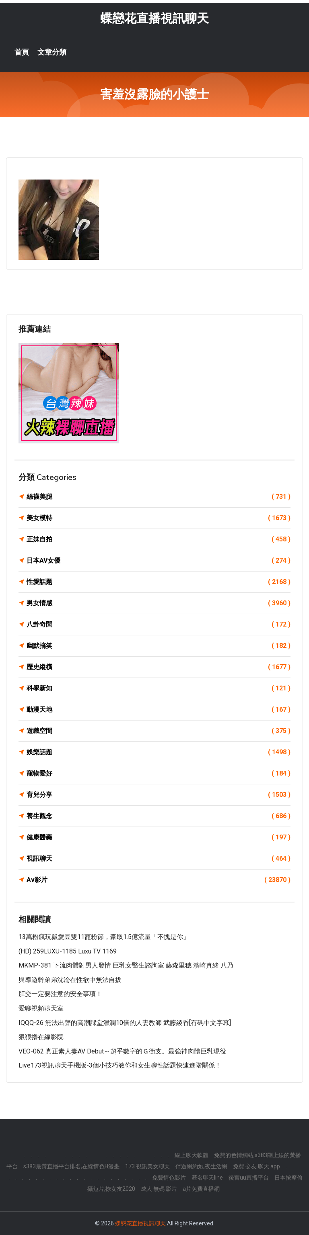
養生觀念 (158, 816)
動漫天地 (158, 709)
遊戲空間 (158, 731)
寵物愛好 (158, 773)
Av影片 (158, 880)
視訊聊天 (158, 858)
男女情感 (158, 603)
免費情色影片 (169, 1177)
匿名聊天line (207, 1177)
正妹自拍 (158, 539)
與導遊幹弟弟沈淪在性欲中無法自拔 (70, 980)
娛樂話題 (158, 752)
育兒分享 (158, 794)
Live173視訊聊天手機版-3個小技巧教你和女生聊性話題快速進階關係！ (120, 1065)
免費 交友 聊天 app (256, 1166)
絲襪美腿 (158, 496)
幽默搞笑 (158, 645)
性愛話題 (158, 582)
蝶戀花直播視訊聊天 (154, 18)
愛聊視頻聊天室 (41, 1008)
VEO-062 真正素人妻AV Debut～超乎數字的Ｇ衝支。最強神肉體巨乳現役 (122, 1051)
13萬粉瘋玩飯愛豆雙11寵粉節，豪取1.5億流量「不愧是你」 (104, 937)
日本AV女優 (158, 560)
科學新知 (158, 688)
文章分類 (51, 52)
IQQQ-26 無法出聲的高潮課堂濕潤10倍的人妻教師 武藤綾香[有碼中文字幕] (125, 1023)
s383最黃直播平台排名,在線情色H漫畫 (71, 1166)
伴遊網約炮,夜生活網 (201, 1166)
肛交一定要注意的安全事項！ (60, 994)
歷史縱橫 (158, 667)
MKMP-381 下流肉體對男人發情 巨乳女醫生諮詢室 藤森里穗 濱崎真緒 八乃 (126, 965)
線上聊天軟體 (191, 1155)
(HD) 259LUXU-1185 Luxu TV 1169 (68, 951)
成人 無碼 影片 (159, 1189)
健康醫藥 (158, 837)
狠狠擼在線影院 (41, 1037)
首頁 (21, 52)
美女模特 (158, 518)
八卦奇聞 (158, 624)
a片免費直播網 (201, 1189)
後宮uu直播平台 (249, 1177)
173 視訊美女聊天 (147, 1166)
